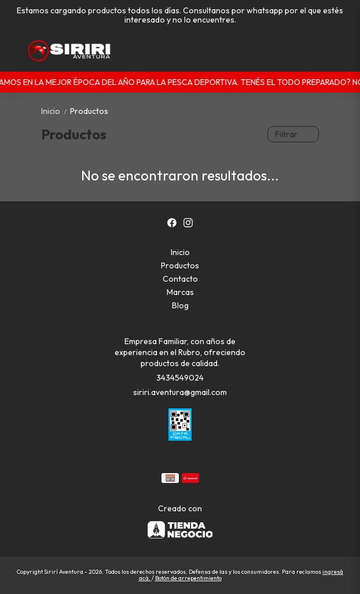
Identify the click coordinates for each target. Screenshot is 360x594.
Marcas (180, 292)
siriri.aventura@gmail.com (180, 392)
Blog (180, 305)
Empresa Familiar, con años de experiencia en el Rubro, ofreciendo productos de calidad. (180, 352)
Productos (89, 111)
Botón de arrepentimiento (188, 578)
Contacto (180, 279)
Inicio (55, 111)
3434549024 (180, 377)
